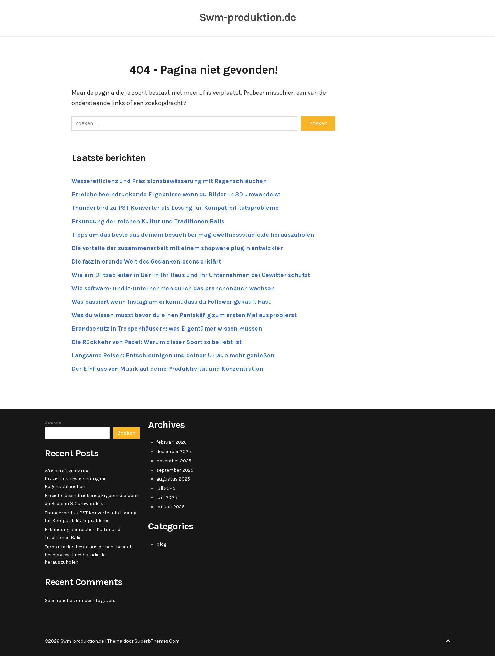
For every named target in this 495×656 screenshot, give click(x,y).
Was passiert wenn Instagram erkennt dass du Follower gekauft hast (176, 300)
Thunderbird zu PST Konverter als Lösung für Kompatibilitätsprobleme (178, 207)
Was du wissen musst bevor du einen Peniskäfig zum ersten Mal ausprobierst (189, 314)
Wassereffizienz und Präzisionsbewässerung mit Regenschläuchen (173, 180)
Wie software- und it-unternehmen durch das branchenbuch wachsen (178, 287)
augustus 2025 (173, 478)
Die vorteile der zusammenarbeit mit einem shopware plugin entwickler (181, 247)
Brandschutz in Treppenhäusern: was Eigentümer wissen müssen (171, 327)
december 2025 (173, 451)
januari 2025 (170, 506)
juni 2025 (166, 496)
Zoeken (53, 421)
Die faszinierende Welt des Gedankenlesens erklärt (149, 260)
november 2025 (173, 460)
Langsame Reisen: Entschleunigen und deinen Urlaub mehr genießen (177, 354)
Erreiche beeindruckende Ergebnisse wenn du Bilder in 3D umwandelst (180, 193)
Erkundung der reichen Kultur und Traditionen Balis (151, 220)
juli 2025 (165, 488)
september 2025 (175, 469)
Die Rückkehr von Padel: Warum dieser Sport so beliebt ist (160, 341)
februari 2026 (171, 441)
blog (161, 543)
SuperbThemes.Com (157, 640)
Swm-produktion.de (247, 17)
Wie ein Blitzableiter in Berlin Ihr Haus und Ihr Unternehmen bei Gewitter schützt (196, 274)
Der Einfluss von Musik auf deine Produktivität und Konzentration (171, 368)
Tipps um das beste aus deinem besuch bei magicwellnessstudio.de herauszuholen (198, 233)
